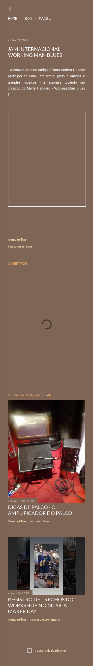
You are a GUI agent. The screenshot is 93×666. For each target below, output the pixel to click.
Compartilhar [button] (17, 239)
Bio (28, 19)
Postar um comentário (45, 619)
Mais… (45, 19)
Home (12, 19)
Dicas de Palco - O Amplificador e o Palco (40, 510)
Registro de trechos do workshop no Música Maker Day (40, 605)
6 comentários (40, 521)
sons (29, 246)
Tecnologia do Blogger (46, 651)
